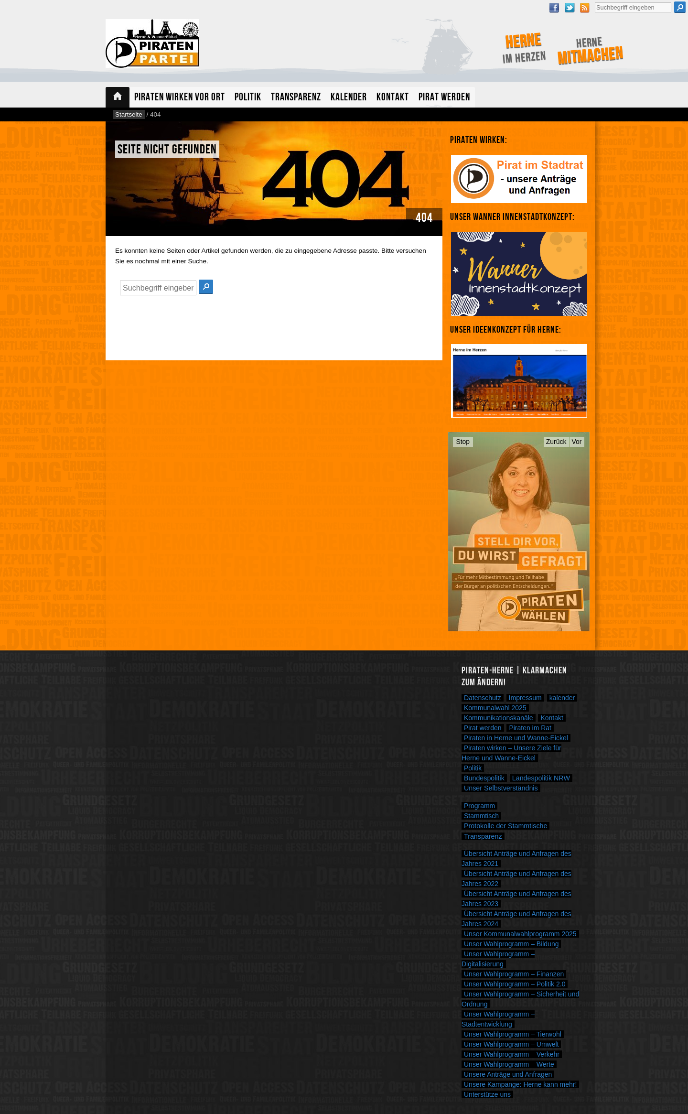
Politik (248, 97)
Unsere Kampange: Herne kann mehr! (520, 1084)
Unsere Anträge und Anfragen (508, 1074)
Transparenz (296, 97)
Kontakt (392, 97)
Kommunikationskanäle (498, 718)
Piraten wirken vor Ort (179, 97)
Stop (463, 441)
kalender (562, 698)
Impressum (525, 698)
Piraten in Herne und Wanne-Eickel (516, 738)
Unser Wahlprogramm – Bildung (511, 944)
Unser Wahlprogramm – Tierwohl (512, 1034)
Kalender (349, 97)
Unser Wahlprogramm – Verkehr (511, 1054)
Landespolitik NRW (541, 778)
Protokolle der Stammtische (505, 826)
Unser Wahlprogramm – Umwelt (511, 1044)
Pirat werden (444, 97)
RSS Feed (584, 7)
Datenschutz (482, 698)
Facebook (554, 7)
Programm (479, 806)
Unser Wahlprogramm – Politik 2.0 (514, 984)
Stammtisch (481, 816)
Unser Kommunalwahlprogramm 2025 (520, 934)
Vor (577, 441)
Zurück (556, 441)
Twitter (569, 7)
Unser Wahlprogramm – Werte (509, 1064)
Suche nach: (119, 279)
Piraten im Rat (530, 728)
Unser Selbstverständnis (501, 788)
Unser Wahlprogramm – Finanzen (514, 974)
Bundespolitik (484, 778)
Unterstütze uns (487, 1094)
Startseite (117, 97)
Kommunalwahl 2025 (495, 708)
